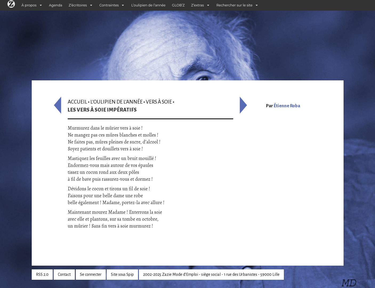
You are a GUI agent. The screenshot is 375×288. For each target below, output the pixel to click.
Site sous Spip (122, 274)
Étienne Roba (287, 106)
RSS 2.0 (42, 274)
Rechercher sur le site (234, 5)
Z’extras (197, 5)
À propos (29, 5)
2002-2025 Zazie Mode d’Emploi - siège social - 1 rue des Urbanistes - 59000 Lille (211, 274)
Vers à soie (159, 102)
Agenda (55, 5)
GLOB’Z (178, 5)
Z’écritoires (78, 5)
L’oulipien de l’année (148, 5)
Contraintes (109, 5)
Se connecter (91, 274)
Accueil (77, 102)
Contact (64, 274)
